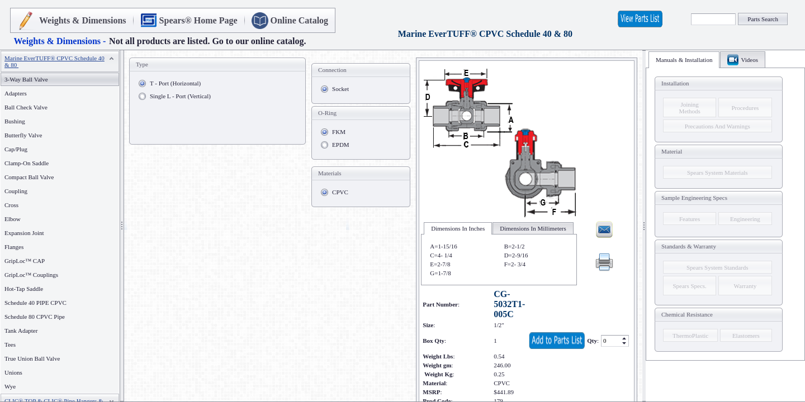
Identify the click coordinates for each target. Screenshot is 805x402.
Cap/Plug (15, 149)
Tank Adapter (20, 330)
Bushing (14, 121)
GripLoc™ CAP (24, 260)
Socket (340, 88)
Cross (11, 205)
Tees (10, 344)
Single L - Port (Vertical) (180, 96)
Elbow (12, 219)
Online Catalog (300, 20)
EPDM (340, 144)
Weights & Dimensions (82, 20)
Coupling (15, 191)
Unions (13, 372)
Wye (10, 386)
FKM (338, 131)
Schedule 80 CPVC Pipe (34, 316)
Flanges (16, 246)
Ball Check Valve (26, 107)
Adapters (15, 93)
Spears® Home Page (198, 20)
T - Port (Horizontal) (175, 83)
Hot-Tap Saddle (23, 288)
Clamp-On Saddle (26, 163)
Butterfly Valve (23, 135)
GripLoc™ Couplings (31, 274)
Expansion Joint (24, 232)
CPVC (340, 192)
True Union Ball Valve (32, 358)
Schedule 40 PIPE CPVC (35, 302)
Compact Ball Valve (29, 177)
